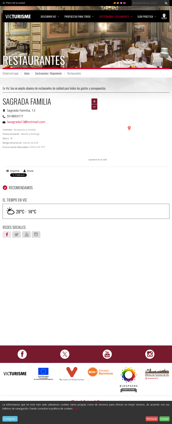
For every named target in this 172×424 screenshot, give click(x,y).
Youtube (26, 234)
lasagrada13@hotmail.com (26, 122)
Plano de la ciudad (15, 2)
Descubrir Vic (47, 16)
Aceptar (164, 418)
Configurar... (10, 418)
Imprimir (14, 170)
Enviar (30, 170)
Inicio (27, 73)
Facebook (7, 234)
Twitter (16, 234)
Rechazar (152, 418)
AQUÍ (77, 408)
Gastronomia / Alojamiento (114, 16)
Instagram (36, 234)
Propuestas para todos (77, 16)
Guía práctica (145, 16)
